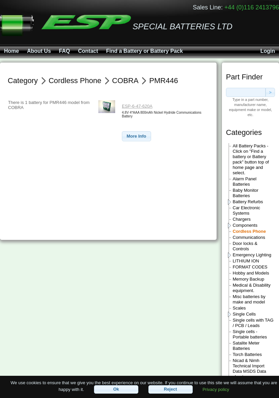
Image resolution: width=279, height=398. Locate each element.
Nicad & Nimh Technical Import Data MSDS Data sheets (249, 368)
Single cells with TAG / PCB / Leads (253, 323)
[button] (136, 136)
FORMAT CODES (250, 266)
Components (245, 225)
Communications (249, 237)
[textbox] (246, 92)
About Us (39, 51)
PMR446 (163, 80)
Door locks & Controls (245, 246)
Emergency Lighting (252, 254)
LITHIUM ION (246, 260)
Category (23, 80)
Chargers (241, 219)
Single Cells (244, 314)
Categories (244, 132)
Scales (239, 308)
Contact (88, 51)
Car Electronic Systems (246, 210)
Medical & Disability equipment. (252, 288)
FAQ (64, 51)
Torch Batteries (247, 354)
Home (11, 51)
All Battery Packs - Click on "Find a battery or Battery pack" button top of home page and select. (251, 159)
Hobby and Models (251, 273)
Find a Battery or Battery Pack (144, 51)
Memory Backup (248, 279)
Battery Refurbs (248, 201)
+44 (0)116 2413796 (251, 7)
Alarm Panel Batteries (245, 181)
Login (267, 51)
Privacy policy (215, 389)
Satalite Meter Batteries (246, 345)
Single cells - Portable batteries (250, 334)
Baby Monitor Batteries (246, 193)
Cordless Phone (249, 231)
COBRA (125, 80)
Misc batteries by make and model (249, 299)
